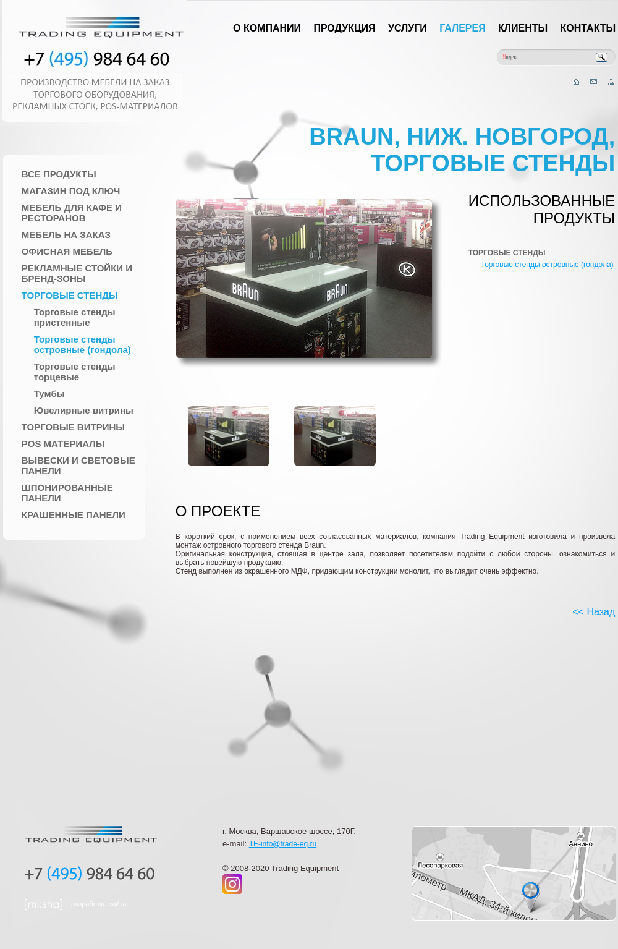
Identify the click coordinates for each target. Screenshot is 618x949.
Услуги (407, 28)
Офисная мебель (67, 251)
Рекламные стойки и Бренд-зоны (77, 273)
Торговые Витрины (73, 427)
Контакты (588, 28)
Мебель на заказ (66, 234)
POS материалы (63, 443)
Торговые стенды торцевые (75, 371)
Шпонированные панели (67, 492)
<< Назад (593, 611)
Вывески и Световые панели (78, 465)
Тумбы (49, 393)
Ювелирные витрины (83, 410)
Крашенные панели (73, 514)
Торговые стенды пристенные (75, 317)
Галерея (462, 28)
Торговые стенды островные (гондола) (82, 344)
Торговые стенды (70, 295)
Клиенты (523, 28)
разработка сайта (99, 904)
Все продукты (59, 174)
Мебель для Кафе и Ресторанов (72, 212)
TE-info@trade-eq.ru (283, 844)
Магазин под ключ (71, 190)
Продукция (344, 28)
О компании (267, 28)
